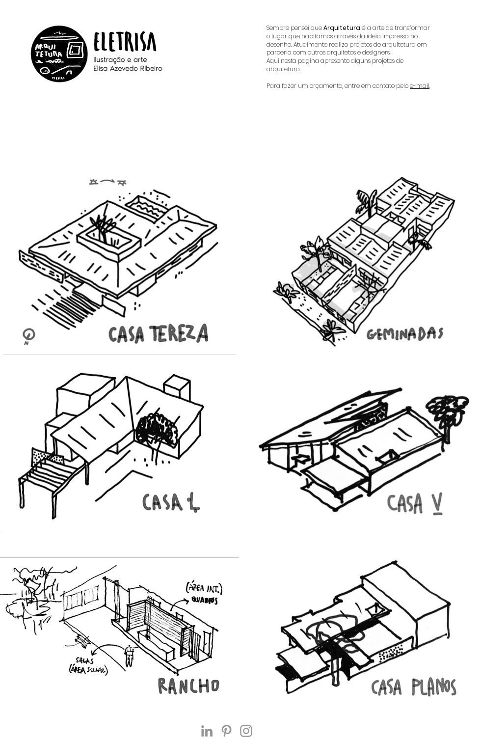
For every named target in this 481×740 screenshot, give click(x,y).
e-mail (419, 86)
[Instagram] (246, 731)
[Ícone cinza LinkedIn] (207, 731)
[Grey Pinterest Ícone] (226, 731)
